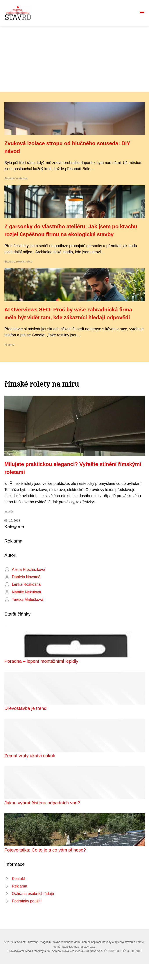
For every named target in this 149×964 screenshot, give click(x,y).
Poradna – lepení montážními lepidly (41, 661)
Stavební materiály (16, 178)
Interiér (8, 511)
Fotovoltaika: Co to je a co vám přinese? (45, 849)
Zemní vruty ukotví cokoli (29, 755)
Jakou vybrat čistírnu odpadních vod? (42, 802)
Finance (9, 344)
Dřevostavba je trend (25, 708)
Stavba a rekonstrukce (18, 261)
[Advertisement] (74, 58)
